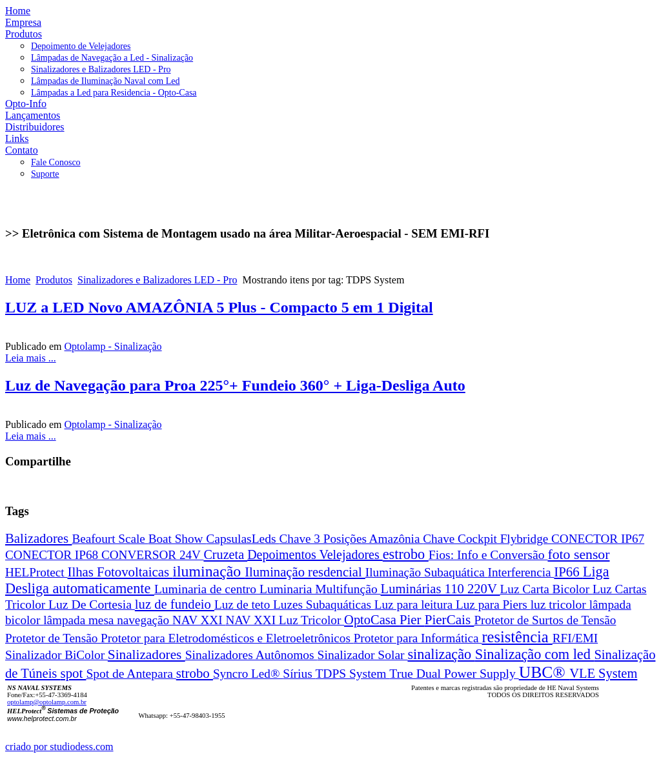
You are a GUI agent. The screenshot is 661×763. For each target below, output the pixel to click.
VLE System (603, 673)
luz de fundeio (174, 604)
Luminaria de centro (206, 589)
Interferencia (521, 572)
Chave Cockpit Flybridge (487, 538)
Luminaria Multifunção (320, 589)
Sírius (299, 673)
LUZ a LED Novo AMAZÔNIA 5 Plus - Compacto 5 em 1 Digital (219, 307)
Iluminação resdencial (305, 572)
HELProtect (36, 572)
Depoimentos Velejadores (315, 554)
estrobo (406, 554)
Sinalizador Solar (363, 655)
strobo (194, 673)
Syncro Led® (248, 673)
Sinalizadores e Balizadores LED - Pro (157, 279)
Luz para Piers (493, 604)
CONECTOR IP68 (53, 555)
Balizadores (38, 538)
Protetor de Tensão (53, 638)
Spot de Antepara (131, 673)
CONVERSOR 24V (152, 555)
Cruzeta (225, 554)
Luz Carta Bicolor (546, 589)
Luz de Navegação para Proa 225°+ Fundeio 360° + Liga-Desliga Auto (235, 385)
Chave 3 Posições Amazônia (351, 538)
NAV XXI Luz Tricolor (284, 620)
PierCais (449, 619)
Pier (412, 619)
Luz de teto (243, 604)
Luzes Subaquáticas (323, 604)
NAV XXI (198, 620)
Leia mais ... (30, 357)
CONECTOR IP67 (597, 538)
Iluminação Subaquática (426, 572)
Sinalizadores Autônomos (251, 655)
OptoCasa (372, 620)
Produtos (54, 279)
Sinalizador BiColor (56, 655)
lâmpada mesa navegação (107, 620)
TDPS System (352, 673)
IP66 (568, 571)
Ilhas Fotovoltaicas (119, 571)
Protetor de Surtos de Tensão (545, 620)
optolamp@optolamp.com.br (46, 702)
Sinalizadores (146, 654)
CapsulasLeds (242, 538)
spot (73, 673)
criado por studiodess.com (59, 746)
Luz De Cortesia (91, 604)
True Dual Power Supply (453, 673)
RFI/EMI (575, 638)
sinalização (440, 654)
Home (17, 279)
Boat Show (177, 538)
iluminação (208, 571)
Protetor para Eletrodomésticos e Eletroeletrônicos (227, 638)
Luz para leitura (415, 604)
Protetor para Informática (418, 638)
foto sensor (578, 554)
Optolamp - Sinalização (113, 346)
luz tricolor (560, 604)
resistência (517, 637)
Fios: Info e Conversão (488, 554)
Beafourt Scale (110, 538)
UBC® (544, 672)
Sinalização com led (535, 654)
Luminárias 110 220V (440, 589)
